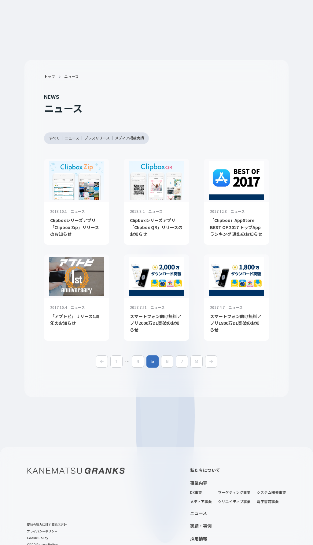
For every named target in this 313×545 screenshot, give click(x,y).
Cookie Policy (37, 538)
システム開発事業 (271, 493)
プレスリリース (97, 138)
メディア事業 (201, 502)
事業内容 (198, 483)
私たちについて (205, 470)
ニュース (72, 138)
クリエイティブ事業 (234, 502)
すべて (54, 138)
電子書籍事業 (268, 502)
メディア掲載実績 (129, 138)
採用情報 (198, 539)
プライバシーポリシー (42, 531)
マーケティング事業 (234, 493)
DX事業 (196, 493)
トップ (49, 77)
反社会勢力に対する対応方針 (47, 525)
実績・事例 (201, 526)
